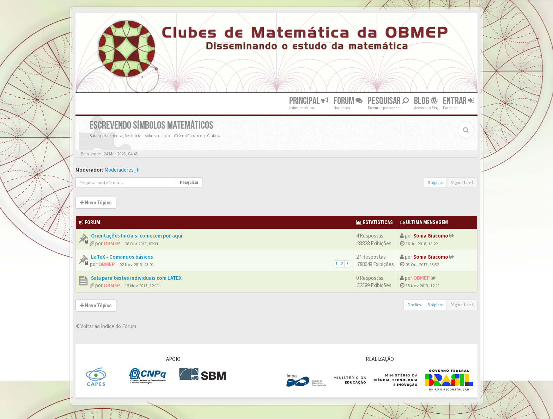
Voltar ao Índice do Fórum (105, 326)
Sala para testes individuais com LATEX (136, 278)
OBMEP (112, 243)
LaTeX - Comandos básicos (121, 256)
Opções (414, 304)
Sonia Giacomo (430, 235)
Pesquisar (388, 101)
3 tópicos (435, 182)
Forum (348, 101)
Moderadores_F (121, 169)
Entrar (458, 101)
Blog (426, 101)
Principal (308, 101)
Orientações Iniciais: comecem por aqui (136, 235)
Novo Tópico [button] (96, 202)
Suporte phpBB (119, 411)
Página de (462, 182)
